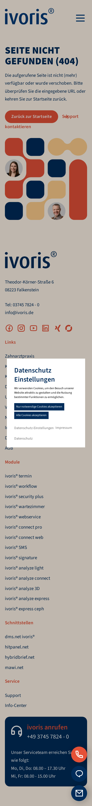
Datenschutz (23, 438)
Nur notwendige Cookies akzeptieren (39, 407)
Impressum (63, 427)
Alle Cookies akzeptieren (31, 415)
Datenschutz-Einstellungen (34, 428)
